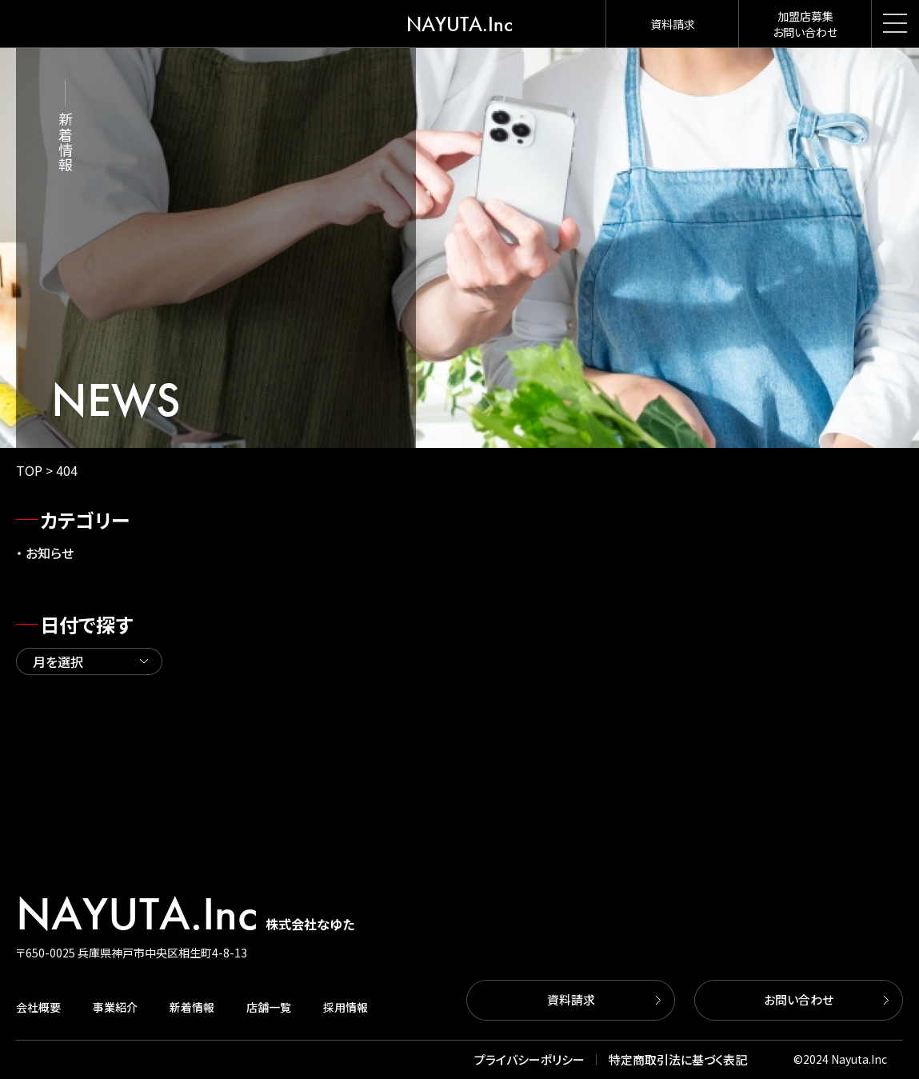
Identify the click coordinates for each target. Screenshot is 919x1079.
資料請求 (571, 999)
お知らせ (50, 552)
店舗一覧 (268, 1007)
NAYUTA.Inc (459, 24)
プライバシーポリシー (529, 1059)
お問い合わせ (798, 999)
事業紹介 (115, 1007)
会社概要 (38, 1007)
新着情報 (192, 1007)
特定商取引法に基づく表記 (678, 1059)
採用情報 (345, 1007)
